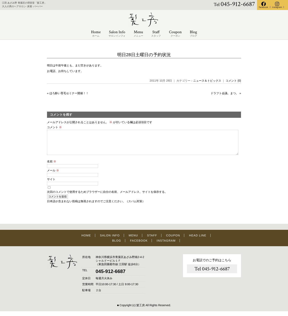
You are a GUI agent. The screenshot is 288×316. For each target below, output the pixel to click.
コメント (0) (233, 80)
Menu (138, 33)
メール (53, 175)
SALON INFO (110, 240)
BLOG (116, 245)
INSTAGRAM (166, 245)
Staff (156, 33)
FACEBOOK (139, 245)
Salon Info (117, 33)
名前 (51, 166)
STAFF (152, 240)
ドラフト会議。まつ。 (225, 93)
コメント (54, 127)
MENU (133, 240)
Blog (193, 33)
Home (96, 33)
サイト (51, 184)
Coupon (175, 33)
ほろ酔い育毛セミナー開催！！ (69, 93)
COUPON (173, 240)
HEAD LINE (197, 240)
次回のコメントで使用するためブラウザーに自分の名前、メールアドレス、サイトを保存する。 (107, 196)
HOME (86, 240)
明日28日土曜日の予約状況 (144, 54)
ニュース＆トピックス (207, 80)
